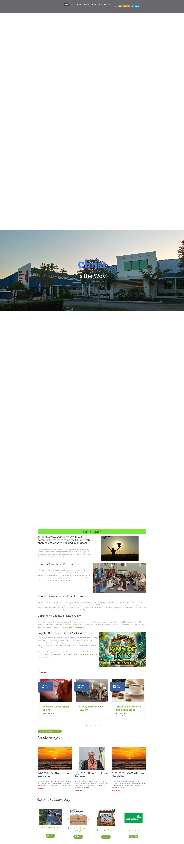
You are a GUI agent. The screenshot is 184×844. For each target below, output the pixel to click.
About (72, 4)
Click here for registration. (76, 627)
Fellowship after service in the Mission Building (128, 708)
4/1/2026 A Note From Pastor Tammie (92, 775)
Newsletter (102, 4)
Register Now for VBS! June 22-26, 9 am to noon (66, 633)
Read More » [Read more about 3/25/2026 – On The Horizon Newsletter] (116, 790)
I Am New (78, 4)
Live (109, 4)
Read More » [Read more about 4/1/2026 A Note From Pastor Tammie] (79, 790)
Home (66, 4)
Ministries (94, 4)
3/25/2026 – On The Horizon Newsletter (128, 775)
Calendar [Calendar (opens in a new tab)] (86, 4)
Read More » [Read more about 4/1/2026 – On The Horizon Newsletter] (41, 788)
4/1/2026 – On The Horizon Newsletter (53, 775)
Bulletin (107, 8)
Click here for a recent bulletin (110, 610)
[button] (115, 6)
